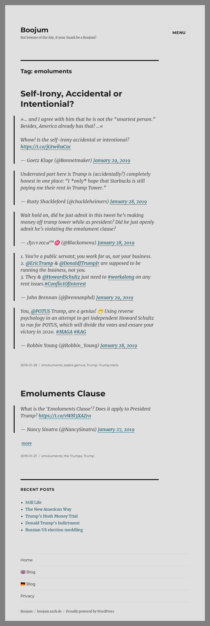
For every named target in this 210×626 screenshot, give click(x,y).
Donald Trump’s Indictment (52, 522)
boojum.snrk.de (49, 611)
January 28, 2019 (128, 201)
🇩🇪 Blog (28, 584)
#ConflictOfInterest (65, 284)
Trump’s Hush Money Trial (51, 516)
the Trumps (73, 456)
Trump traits (108, 365)
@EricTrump (39, 263)
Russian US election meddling (54, 529)
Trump (92, 365)
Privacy (27, 596)
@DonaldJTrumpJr (79, 263)
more (26, 443)
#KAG (80, 332)
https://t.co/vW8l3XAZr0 (65, 416)
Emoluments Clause (63, 393)
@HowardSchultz (61, 277)
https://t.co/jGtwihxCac (46, 147)
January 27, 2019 (116, 429)
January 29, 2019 (111, 160)
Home (27, 560)
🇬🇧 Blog (28, 572)
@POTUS (40, 311)
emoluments (52, 365)
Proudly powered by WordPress (90, 611)
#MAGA (64, 332)
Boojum (34, 30)
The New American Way (48, 509)
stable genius (74, 365)
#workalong (121, 277)
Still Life (33, 502)
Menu (179, 32)
